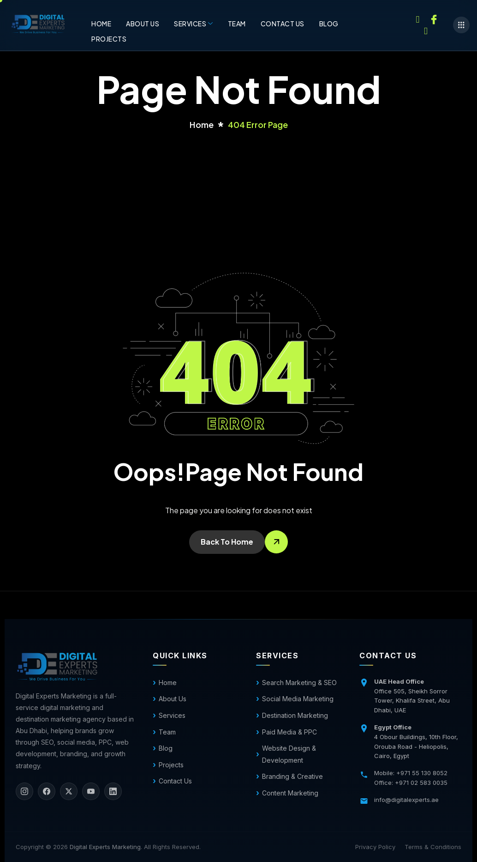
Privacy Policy (375, 846)
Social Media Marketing (298, 699)
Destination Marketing (295, 715)
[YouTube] (91, 791)
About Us (142, 23)
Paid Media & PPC (289, 732)
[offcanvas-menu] (461, 25)
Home (101, 23)
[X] (69, 791)
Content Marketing (290, 793)
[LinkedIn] (113, 791)
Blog (329, 23)
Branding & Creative (292, 776)
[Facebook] (433, 18)
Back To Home (227, 541)
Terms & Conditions (433, 846)
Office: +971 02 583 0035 (410, 782)
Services (193, 23)
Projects (108, 39)
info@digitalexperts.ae (406, 799)
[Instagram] (417, 18)
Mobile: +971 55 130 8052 (410, 773)
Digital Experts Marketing (105, 846)
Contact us (282, 23)
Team (237, 23)
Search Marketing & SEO (299, 682)
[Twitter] (425, 30)
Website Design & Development (289, 754)
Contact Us (175, 781)
